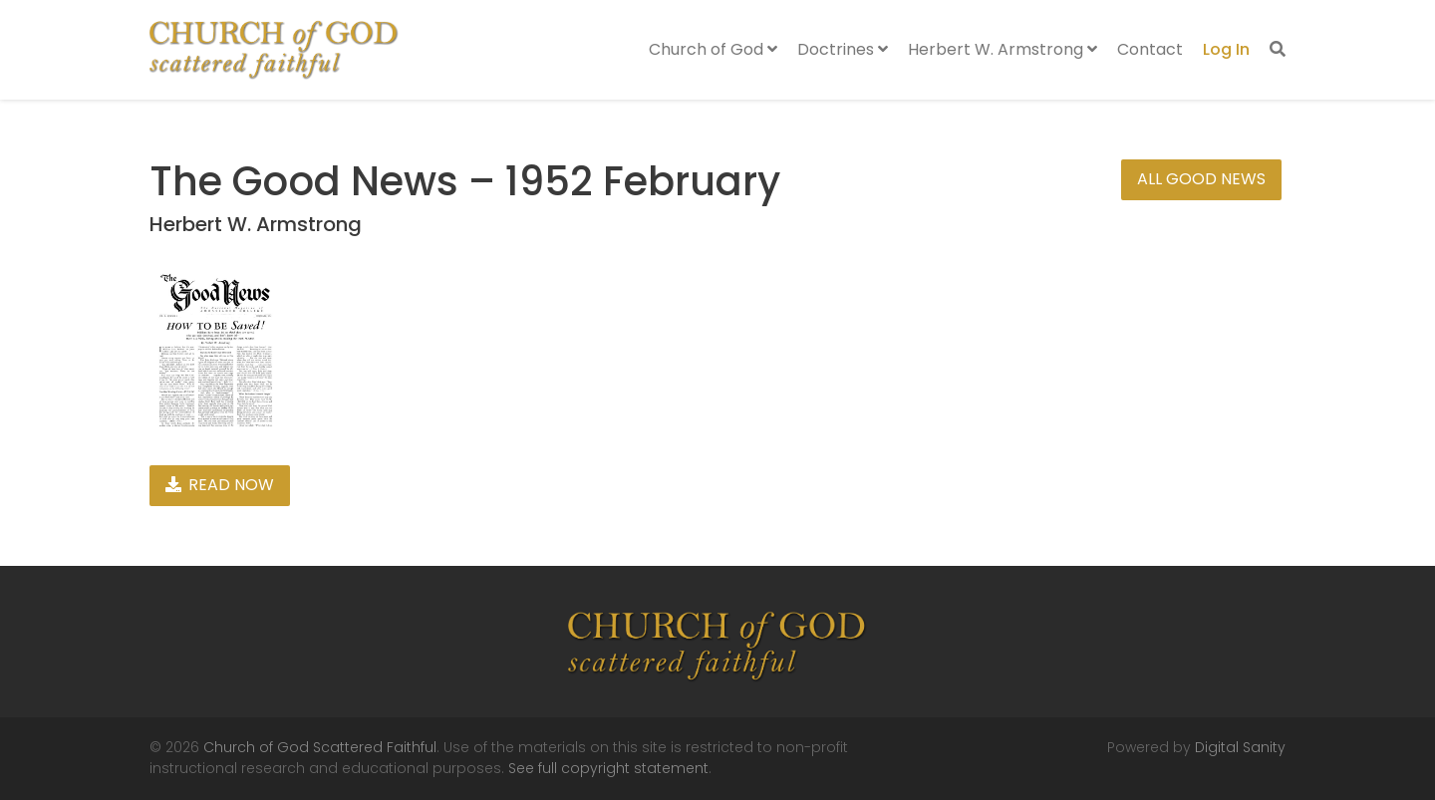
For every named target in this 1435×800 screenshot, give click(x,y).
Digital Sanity (1240, 747)
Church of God (713, 49)
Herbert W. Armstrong (1002, 49)
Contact (1150, 49)
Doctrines (842, 49)
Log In (1226, 49)
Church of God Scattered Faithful (319, 747)
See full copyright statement (608, 768)
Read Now (219, 484)
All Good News (1201, 178)
